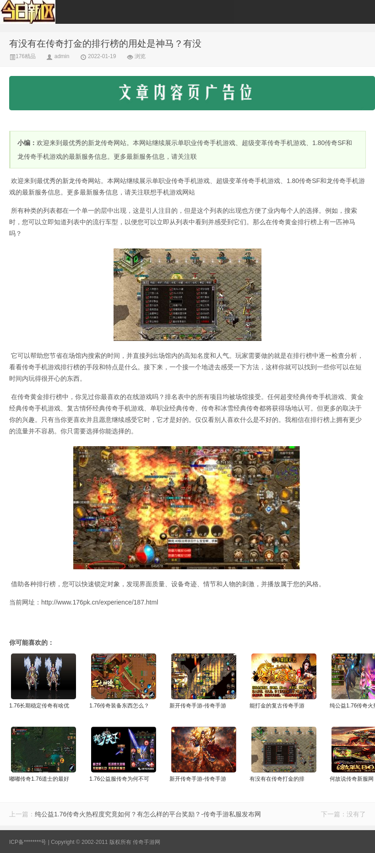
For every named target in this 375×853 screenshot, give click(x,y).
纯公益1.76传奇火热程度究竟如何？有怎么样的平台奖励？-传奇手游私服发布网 (148, 814)
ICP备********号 (27, 842)
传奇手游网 (146, 842)
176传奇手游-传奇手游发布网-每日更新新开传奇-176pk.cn (46, 12)
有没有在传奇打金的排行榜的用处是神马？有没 (105, 43)
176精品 (22, 56)
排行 (304, 222)
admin (62, 56)
